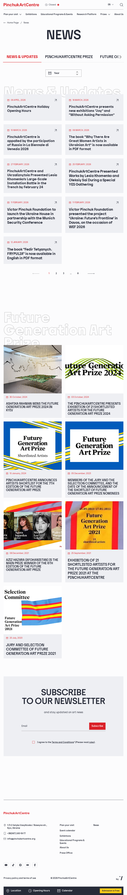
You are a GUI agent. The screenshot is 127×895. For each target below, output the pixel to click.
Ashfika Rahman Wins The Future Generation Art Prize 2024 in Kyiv (30, 412)
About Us (118, 14)
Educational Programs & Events (57, 14)
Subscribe (97, 751)
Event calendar (67, 830)
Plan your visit (13, 14)
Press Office (66, 853)
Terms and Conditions (63, 768)
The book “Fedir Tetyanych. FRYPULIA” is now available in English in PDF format (31, 257)
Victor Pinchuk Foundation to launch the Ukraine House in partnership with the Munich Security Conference (31, 220)
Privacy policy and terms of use (20, 878)
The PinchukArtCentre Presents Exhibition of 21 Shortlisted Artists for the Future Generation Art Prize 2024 (93, 416)
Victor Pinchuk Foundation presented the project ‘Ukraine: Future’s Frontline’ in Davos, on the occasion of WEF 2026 (93, 222)
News (96, 825)
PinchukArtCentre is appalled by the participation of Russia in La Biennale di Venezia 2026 (31, 145)
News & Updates (22, 57)
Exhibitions (31, 14)
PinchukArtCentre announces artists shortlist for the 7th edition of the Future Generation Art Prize (27, 501)
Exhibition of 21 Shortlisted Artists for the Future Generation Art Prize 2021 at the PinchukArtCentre (93, 595)
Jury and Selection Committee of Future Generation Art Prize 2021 (31, 675)
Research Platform (86, 14)
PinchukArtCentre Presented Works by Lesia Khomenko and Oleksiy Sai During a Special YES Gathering (94, 180)
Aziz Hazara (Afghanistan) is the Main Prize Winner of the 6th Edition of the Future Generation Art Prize (32, 595)
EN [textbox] (109, 4)
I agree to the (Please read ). (66, 768)
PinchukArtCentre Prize (69, 57)
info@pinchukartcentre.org (21, 839)
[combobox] (111, 4)
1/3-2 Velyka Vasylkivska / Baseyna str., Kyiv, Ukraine (27, 826)
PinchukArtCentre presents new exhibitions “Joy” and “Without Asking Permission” (92, 111)
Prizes (105, 14)
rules (91, 768)
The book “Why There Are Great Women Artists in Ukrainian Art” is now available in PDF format (94, 145)
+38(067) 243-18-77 (16, 833)
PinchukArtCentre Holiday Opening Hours (29, 109)
